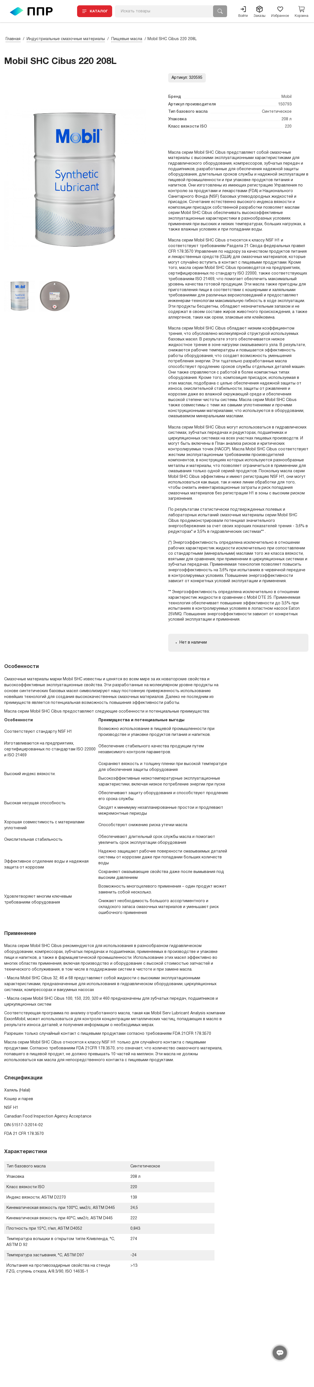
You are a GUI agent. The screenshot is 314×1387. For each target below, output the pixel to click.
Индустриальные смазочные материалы (66, 39)
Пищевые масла (126, 39)
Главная (13, 39)
